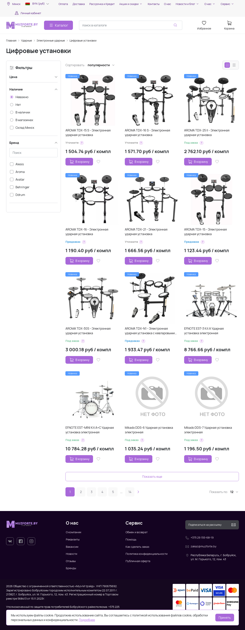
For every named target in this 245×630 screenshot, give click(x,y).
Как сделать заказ (137, 546)
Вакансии (72, 546)
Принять (225, 617)
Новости (71, 554)
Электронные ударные (51, 40)
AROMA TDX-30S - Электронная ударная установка (88, 330)
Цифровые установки (82, 40)
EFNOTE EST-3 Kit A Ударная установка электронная (204, 330)
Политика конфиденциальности (146, 554)
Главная (11, 40)
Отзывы (71, 561)
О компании (73, 532)
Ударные (26, 40)
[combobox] (130, 25)
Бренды (71, 568)
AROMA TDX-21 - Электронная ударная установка (146, 231)
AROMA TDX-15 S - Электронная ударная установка (88, 132)
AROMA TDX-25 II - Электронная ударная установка (206, 132)
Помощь (131, 539)
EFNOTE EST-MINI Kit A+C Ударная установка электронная (89, 429)
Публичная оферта (138, 561)
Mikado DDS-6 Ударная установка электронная (149, 429)
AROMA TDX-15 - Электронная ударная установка (205, 231)
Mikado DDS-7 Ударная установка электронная (208, 429)
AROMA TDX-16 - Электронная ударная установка (86, 231)
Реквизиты (73, 539)
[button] (82, 143)
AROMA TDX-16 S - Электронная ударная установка (147, 132)
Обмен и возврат (137, 532)
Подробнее (87, 620)
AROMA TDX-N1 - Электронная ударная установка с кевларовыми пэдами (150, 330)
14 (129, 492)
